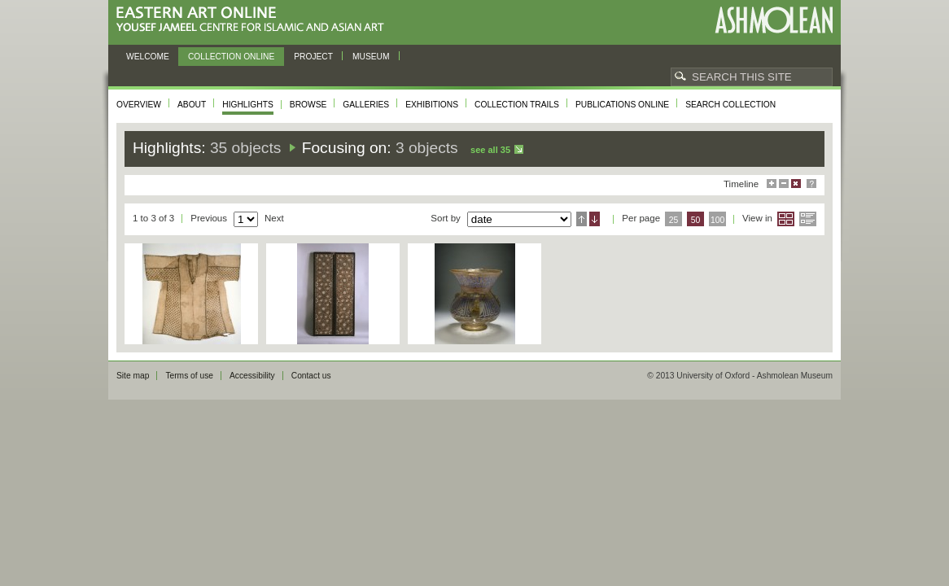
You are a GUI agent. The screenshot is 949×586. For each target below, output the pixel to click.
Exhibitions (431, 104)
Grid (785, 219)
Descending (594, 219)
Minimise (784, 183)
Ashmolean (774, 20)
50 (696, 220)
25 (674, 220)
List (807, 219)
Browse (308, 104)
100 (717, 220)
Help (811, 183)
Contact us (311, 375)
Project (313, 56)
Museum (371, 56)
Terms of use (189, 375)
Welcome (147, 56)
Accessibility (252, 375)
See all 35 (490, 150)
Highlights (247, 104)
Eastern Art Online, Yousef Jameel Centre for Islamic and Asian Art (254, 20)
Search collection (730, 104)
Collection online (231, 56)
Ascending (581, 219)
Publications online (622, 104)
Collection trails (516, 104)
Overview (138, 104)
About (191, 104)
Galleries (366, 104)
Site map (132, 375)
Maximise (771, 183)
